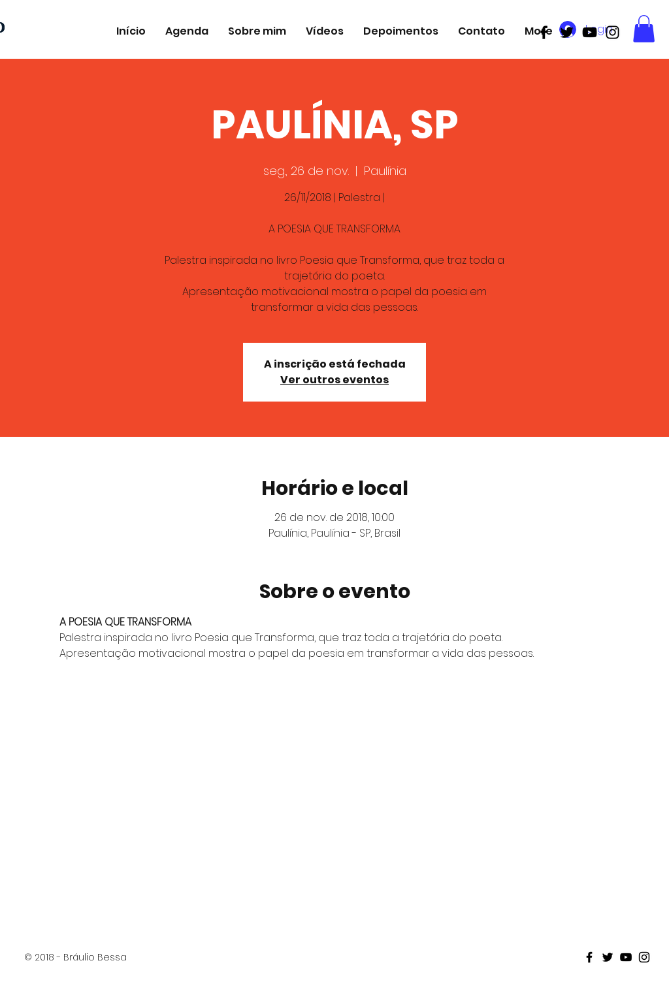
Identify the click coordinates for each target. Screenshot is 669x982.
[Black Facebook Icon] (544, 32)
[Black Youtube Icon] (589, 32)
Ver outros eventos (334, 379)
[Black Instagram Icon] (612, 32)
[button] (643, 28)
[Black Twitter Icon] (567, 32)
